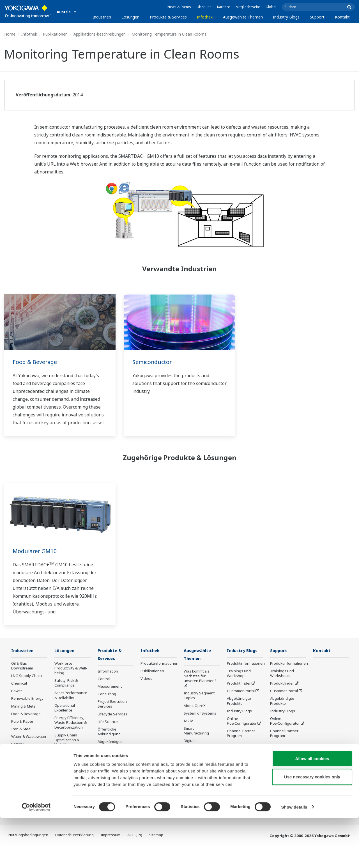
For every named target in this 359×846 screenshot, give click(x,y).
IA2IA (188, 721)
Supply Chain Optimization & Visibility (66, 740)
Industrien (102, 17)
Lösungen (130, 17)
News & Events (179, 6)
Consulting (107, 694)
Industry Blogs (286, 17)
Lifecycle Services (113, 714)
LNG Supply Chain (26, 675)
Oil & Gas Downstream (22, 666)
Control (104, 679)
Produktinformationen (159, 663)
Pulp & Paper (22, 721)
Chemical (19, 683)
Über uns (204, 6)
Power (16, 691)
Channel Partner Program (241, 733)
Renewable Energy (27, 698)
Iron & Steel (21, 729)
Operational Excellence (64, 708)
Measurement (110, 686)
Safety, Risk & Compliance (66, 683)
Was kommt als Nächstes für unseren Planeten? (200, 676)
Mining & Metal (23, 706)
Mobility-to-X (22, 756)
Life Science (108, 722)
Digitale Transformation (197, 743)
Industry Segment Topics (199, 696)
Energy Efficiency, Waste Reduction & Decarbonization (70, 722)
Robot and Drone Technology (198, 768)
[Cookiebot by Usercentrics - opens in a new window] (36, 835)
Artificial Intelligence (201, 753)
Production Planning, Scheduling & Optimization (72, 757)
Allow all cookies (312, 786)
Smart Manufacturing (196, 731)
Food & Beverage (35, 362)
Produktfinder (239, 683)
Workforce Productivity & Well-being (70, 668)
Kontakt (342, 17)
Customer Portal (241, 691)
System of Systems (200, 713)
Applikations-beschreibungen (99, 34)
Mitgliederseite (248, 6)
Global (271, 6)
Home (9, 34)
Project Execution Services (112, 704)
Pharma (18, 764)
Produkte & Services (168, 17)
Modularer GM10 (35, 551)
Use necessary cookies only (312, 805)
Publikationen (55, 34)
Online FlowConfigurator (242, 721)
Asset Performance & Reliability (70, 695)
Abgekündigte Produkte (110, 744)
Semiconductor (152, 362)
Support (317, 17)
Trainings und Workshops (239, 673)
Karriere (223, 6)
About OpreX (195, 706)
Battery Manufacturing (23, 747)
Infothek (205, 17)
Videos (146, 678)
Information (108, 671)
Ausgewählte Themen (243, 17)
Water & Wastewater (29, 736)
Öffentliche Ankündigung (109, 732)
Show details (294, 835)
